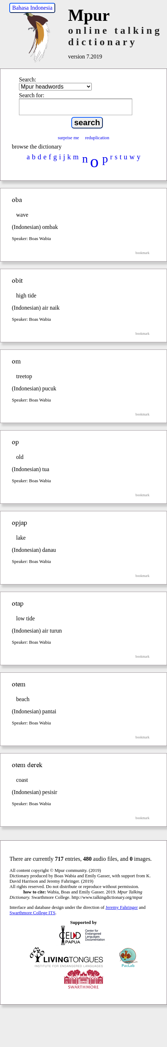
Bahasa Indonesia (32, 8)
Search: (27, 79)
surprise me (68, 137)
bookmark (142, 253)
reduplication (97, 137)
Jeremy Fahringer (122, 907)
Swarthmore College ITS (33, 912)
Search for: (31, 95)
